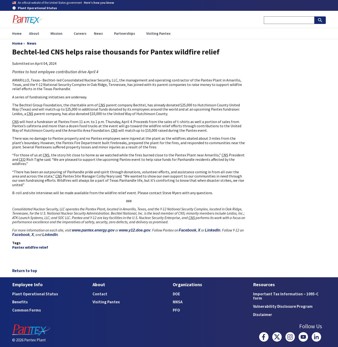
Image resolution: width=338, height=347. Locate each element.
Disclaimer (262, 314)
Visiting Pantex (106, 302)
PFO (176, 310)
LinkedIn (212, 230)
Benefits (20, 302)
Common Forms (26, 310)
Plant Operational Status (35, 294)
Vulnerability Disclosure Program (283, 306)
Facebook (187, 230)
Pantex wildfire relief (30, 247)
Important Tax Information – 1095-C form (286, 296)
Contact (99, 294)
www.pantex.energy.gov (93, 230)
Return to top (24, 270)
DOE (176, 294)
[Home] (27, 20)
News (31, 43)
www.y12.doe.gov (134, 230)
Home (17, 43)
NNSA (178, 302)
